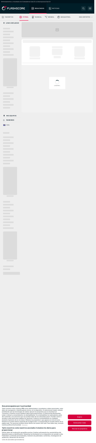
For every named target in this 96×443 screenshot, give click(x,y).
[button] (83, 8)
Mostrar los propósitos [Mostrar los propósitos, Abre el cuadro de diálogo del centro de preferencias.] (79, 429)
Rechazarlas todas (79, 423)
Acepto (79, 417)
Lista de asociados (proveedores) (13, 439)
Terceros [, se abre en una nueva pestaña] (24, 425)
